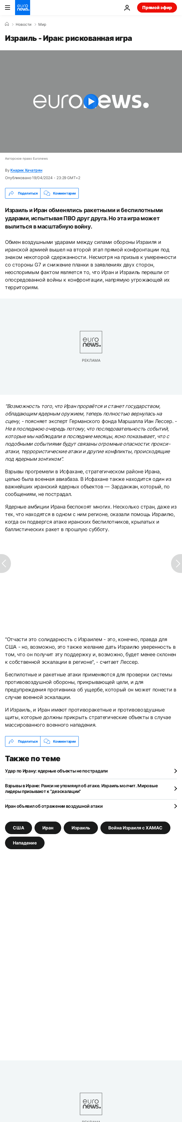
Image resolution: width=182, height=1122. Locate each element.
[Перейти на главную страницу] (22, 7)
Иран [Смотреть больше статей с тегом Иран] (47, 827)
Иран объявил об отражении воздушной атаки (54, 806)
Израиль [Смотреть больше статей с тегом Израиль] (81, 827)
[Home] (7, 24)
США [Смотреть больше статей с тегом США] (18, 827)
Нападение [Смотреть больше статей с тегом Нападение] (25, 842)
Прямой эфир (157, 7)
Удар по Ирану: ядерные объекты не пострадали (56, 770)
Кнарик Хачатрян (26, 170)
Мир (42, 24)
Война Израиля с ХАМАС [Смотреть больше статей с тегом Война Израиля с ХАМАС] (135, 827)
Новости (23, 24)
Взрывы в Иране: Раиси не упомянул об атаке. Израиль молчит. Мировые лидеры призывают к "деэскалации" (81, 788)
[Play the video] (91, 101)
